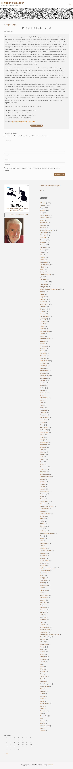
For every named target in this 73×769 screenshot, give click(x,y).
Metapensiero (44, 585)
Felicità (42, 267)
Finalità (42, 521)
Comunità (43, 380)
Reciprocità (43, 605)
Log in (42, 190)
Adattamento (44, 590)
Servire (42, 674)
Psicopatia (43, 358)
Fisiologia (43, 721)
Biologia (42, 647)
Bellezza (42, 328)
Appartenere (43, 222)
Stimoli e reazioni (45, 513)
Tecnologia (43, 555)
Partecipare (43, 597)
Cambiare (43, 279)
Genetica (42, 459)
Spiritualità (43, 447)
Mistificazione (44, 442)
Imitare (42, 336)
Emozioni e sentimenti (46, 230)
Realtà (42, 538)
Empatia (42, 422)
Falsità (42, 326)
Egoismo (42, 600)
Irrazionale (43, 619)
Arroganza (43, 356)
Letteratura (43, 420)
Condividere (43, 284)
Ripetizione (43, 711)
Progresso (43, 494)
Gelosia (42, 708)
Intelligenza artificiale (46, 506)
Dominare (43, 526)
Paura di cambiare (45, 476)
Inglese (42, 701)
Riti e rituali (43, 410)
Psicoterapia (43, 365)
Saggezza (43, 301)
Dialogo (42, 499)
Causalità (43, 306)
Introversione (44, 543)
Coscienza (43, 240)
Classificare (43, 676)
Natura (42, 435)
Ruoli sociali (43, 430)
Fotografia (43, 624)
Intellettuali (43, 656)
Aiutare (42, 575)
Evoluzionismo (44, 491)
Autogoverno (44, 417)
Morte (42, 395)
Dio (41, 664)
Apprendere (43, 346)
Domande (43, 353)
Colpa (41, 449)
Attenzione (43, 472)
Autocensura (44, 467)
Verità (41, 269)
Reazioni (42, 694)
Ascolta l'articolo (36, 125)
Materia (42, 723)
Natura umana (44, 215)
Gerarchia (43, 321)
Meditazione (43, 531)
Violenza (42, 452)
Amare (42, 291)
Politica (42, 259)
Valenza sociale (44, 474)
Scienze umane (44, 686)
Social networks (44, 627)
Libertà (42, 252)
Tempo (42, 407)
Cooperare (43, 309)
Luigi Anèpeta (44, 595)
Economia (43, 516)
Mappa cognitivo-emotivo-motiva (50, 289)
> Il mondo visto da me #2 (19, 215)
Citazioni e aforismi (45, 550)
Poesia (42, 425)
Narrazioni (43, 602)
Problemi (42, 484)
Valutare (42, 242)
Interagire (43, 203)
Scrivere (42, 661)
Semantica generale (46, 684)
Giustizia (42, 511)
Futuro (42, 437)
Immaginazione (45, 375)
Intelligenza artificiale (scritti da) (49, 634)
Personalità (43, 573)
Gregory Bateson (45, 570)
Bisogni (8, 24)
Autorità (42, 612)
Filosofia (42, 227)
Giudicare (43, 237)
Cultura (42, 351)
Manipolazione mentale (47, 533)
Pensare (42, 250)
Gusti (41, 713)
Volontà (42, 324)
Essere (42, 523)
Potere (42, 333)
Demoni (42, 486)
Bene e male (43, 444)
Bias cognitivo (44, 432)
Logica (42, 311)
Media (42, 457)
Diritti (41, 679)
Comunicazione (44, 264)
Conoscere (43, 205)
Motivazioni (43, 262)
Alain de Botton (44, 703)
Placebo (42, 639)
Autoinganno (44, 427)
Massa (42, 654)
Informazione (44, 398)
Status (42, 343)
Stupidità (42, 348)
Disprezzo (43, 469)
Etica (41, 213)
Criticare (42, 368)
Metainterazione (45, 629)
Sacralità (42, 481)
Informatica (43, 607)
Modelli (42, 496)
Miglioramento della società (48, 568)
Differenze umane (45, 274)
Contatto (50, 765)
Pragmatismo (44, 560)
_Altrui (42, 277)
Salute (42, 698)
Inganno (42, 390)
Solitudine (43, 373)
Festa (41, 541)
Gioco (41, 402)
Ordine (42, 587)
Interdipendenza (45, 338)
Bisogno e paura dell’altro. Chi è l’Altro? (23, 121)
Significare (43, 691)
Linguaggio (43, 378)
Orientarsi (43, 659)
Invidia (42, 666)
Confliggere (43, 232)
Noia (41, 718)
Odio (41, 528)
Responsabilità (44, 508)
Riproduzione (44, 716)
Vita (41, 254)
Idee (41, 405)
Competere (43, 247)
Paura (42, 294)
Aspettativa (43, 632)
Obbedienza (43, 504)
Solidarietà (43, 563)
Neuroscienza (44, 644)
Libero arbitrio (44, 282)
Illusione (42, 388)
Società (42, 272)
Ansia (41, 689)
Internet (42, 642)
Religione (42, 210)
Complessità (43, 393)
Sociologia (43, 671)
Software (42, 652)
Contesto (42, 730)
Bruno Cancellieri (45, 637)
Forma (42, 536)
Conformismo (44, 304)
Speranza (43, 610)
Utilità (42, 615)
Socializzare (43, 565)
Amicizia (42, 518)
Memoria (42, 489)
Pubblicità (43, 681)
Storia (42, 545)
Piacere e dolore (45, 218)
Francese (42, 454)
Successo (42, 558)
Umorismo (43, 383)
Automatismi (44, 370)
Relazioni (42, 257)
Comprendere (44, 316)
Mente (42, 220)
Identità (42, 314)
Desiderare (43, 363)
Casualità (43, 341)
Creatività (43, 412)
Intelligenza (43, 287)
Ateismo (42, 582)
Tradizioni (43, 553)
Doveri (42, 728)
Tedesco (42, 669)
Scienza (42, 385)
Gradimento (43, 548)
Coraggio (14, 24)
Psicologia (43, 235)
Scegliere (42, 296)
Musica (42, 464)
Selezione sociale (45, 726)
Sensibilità (43, 696)
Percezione (43, 415)
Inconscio (43, 225)
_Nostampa (43, 319)
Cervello (42, 479)
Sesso (41, 462)
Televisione (43, 617)
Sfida (41, 592)
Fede (41, 622)
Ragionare (43, 299)
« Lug (6, 753)
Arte (41, 400)
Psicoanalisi (43, 580)
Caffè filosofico (44, 361)
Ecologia (42, 439)
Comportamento (45, 331)
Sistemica (43, 245)
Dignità (42, 706)
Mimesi (42, 649)
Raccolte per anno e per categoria (50, 185)
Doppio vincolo (44, 501)
